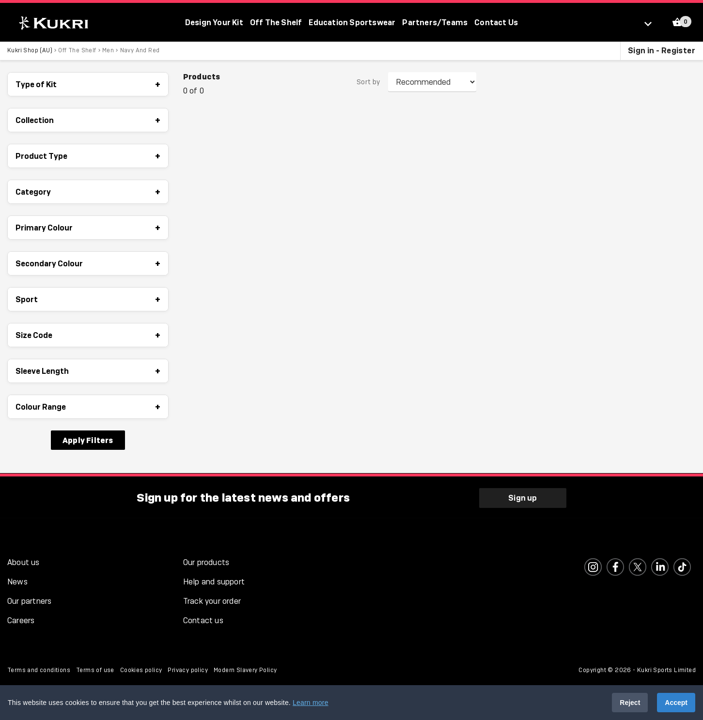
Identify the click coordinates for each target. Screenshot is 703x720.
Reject (630, 702)
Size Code (88, 335)
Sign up (522, 497)
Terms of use (95, 669)
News (17, 580)
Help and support (214, 580)
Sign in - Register (661, 51)
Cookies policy (141, 669)
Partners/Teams (435, 22)
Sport (88, 300)
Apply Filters (87, 440)
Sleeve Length (88, 371)
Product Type (88, 156)
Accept (676, 702)
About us (23, 561)
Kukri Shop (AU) (29, 50)
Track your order (212, 600)
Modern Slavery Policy (245, 669)
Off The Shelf (276, 22)
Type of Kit (88, 85)
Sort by (368, 83)
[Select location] (652, 23)
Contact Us (496, 22)
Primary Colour (88, 228)
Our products (206, 561)
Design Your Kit (214, 22)
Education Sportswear (352, 22)
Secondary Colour (88, 264)
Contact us (203, 619)
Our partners (29, 600)
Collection (88, 120)
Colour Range (88, 407)
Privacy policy (188, 669)
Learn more (310, 702)
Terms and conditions (38, 669)
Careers (20, 619)
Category (88, 192)
